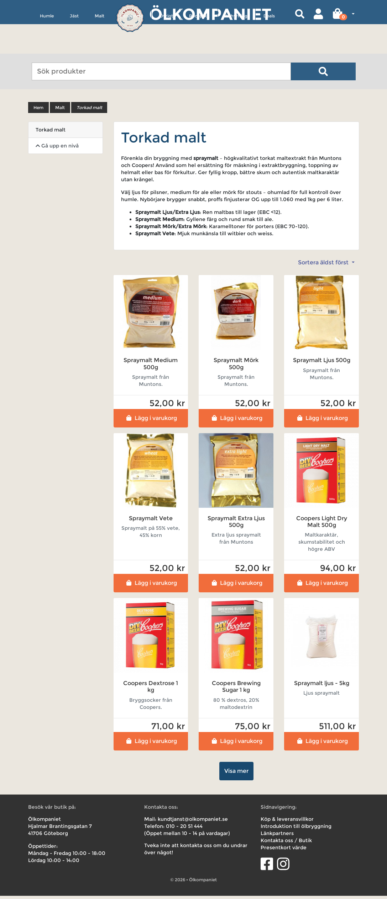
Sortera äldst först (324, 266)
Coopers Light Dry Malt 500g (321, 525)
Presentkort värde (284, 850)
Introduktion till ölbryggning (296, 829)
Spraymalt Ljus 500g (321, 363)
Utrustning (131, 48)
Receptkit (199, 48)
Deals (269, 48)
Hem (38, 111)
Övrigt (166, 48)
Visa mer (236, 774)
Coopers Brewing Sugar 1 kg (236, 690)
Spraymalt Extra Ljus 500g (236, 525)
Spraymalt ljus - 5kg (321, 686)
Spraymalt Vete (151, 521)
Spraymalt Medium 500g (151, 367)
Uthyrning (236, 48)
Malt (99, 48)
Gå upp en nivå (57, 149)
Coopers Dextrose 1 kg (150, 690)
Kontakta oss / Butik (286, 843)
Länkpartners (277, 836)
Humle (47, 48)
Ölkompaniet (210, 14)
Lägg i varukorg (151, 421)
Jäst (74, 48)
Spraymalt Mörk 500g (236, 367)
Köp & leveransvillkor (287, 822)
